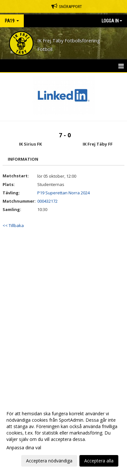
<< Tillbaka (13, 225)
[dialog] (63, 437)
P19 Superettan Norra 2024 (63, 193)
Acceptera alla (98, 461)
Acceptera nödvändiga (49, 461)
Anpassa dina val (23, 448)
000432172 (47, 201)
